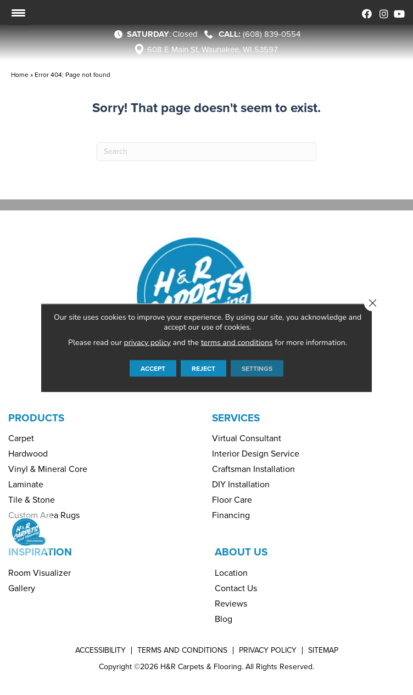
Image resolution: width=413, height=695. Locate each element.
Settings (257, 368)
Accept (153, 368)
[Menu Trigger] (18, 12)
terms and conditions (237, 342)
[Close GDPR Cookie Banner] (372, 302)
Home (20, 75)
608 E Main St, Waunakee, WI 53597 (212, 49)
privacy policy (147, 342)
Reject (203, 368)
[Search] (206, 151)
